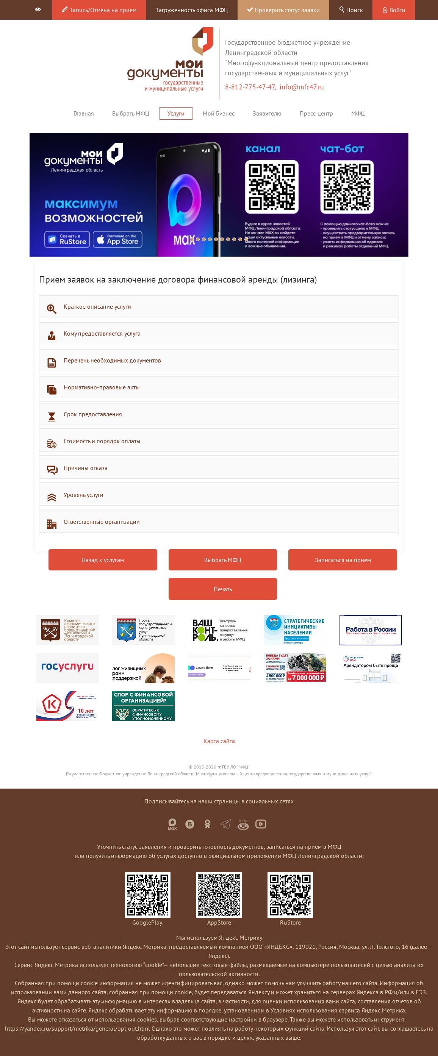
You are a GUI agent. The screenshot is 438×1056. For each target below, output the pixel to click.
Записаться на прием (343, 560)
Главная (84, 113)
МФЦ (358, 113)
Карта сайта (219, 741)
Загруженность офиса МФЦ (191, 10)
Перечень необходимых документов (112, 360)
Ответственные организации (102, 521)
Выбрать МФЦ (130, 113)
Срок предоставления (93, 414)
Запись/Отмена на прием (99, 10)
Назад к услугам (102, 560)
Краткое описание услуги (97, 306)
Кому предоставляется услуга (102, 333)
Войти (393, 10)
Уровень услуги (83, 494)
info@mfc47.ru (302, 87)
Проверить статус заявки (283, 10)
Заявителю (267, 113)
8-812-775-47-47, (252, 87)
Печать (223, 589)
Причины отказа (86, 468)
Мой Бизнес (219, 113)
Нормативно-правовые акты (102, 387)
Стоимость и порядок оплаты (102, 441)
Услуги (176, 113)
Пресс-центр (316, 113)
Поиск (351, 10)
